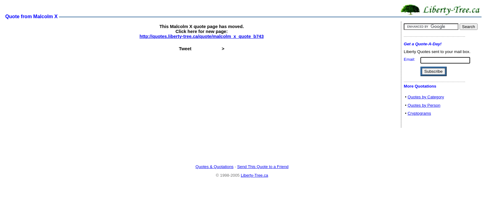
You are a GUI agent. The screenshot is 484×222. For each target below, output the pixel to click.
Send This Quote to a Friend (262, 166)
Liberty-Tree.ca (254, 175)
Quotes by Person (423, 105)
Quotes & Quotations (214, 166)
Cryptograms (419, 113)
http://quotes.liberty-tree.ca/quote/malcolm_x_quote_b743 (202, 36)
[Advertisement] (242, 146)
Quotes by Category (425, 97)
